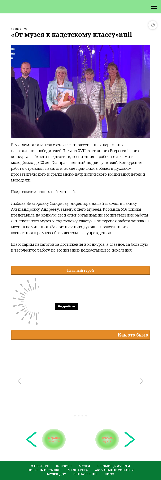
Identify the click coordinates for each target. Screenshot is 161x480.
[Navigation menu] (154, 7)
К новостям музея (106, 436)
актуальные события (114, 463)
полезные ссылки (44, 463)
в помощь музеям (113, 459)
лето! (109, 467)
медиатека (78, 463)
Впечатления (85, 467)
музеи (84, 459)
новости (64, 459)
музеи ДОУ (56, 467)
